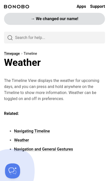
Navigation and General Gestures (43, 149)
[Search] (54, 37)
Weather (21, 140)
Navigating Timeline (32, 131)
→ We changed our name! (54, 18)
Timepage (12, 54)
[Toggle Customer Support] (12, 170)
